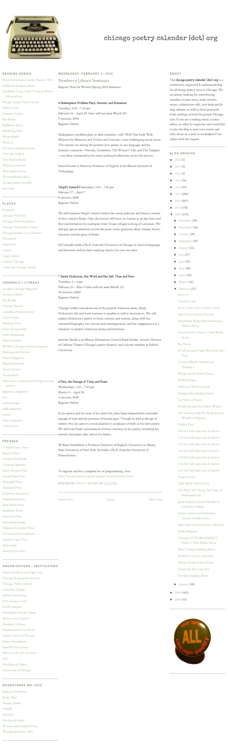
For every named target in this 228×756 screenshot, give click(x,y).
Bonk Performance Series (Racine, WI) (27, 80)
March (183, 282)
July (182, 255)
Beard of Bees (11, 453)
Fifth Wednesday (14, 335)
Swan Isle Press (12, 516)
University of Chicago (17, 670)
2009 (178, 593)
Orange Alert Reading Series (196, 393)
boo (5, 397)
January (184, 584)
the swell (8, 188)
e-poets (7, 250)
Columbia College (14, 590)
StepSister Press (13, 511)
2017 (178, 167)
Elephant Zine (12, 323)
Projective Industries (16, 493)
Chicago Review (13, 306)
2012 (178, 201)
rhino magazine (13, 420)
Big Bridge (9, 300)
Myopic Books (12, 703)
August (184, 248)
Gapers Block (11, 256)
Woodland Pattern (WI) (18, 732)
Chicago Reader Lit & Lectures (22, 233)
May (182, 268)
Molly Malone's (188, 531)
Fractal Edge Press (14, 476)
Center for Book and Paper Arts (23, 572)
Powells (7, 709)
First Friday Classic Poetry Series (199, 308)
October (184, 234)
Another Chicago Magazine (20, 289)
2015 (178, 180)
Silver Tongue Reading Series (196, 549)
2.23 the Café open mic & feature (198, 470)
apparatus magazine (15, 392)
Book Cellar (10, 697)
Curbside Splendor (14, 465)
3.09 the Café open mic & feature (199, 457)
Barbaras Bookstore (15, 691)
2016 (178, 173)
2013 (178, 194)
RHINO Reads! (187, 380)
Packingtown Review (16, 352)
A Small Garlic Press (16, 447)
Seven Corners (12, 369)
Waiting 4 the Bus (14, 165)
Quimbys (8, 714)
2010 (178, 214)
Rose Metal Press (13, 505)
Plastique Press (12, 488)
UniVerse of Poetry (15, 664)
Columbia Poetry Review (18, 312)
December (185, 221)
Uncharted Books (14, 720)
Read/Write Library (15, 647)
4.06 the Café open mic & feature (199, 431)
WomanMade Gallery (16, 177)
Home (111, 500)
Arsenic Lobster (13, 294)
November (186, 227)
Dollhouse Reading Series (19, 86)
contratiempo (11, 403)
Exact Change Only (15, 329)
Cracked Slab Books (15, 459)
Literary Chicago (13, 262)
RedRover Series (13, 125)
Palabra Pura (10, 108)
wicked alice (10, 426)
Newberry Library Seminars (196, 556)
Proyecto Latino (13, 114)
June (182, 262)
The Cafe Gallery (13, 154)
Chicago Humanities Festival (21, 578)
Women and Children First (20, 726)
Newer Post (65, 500)
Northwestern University (19, 630)
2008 (178, 599)
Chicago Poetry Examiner (19, 221)
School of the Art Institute (19, 653)
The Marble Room (14, 160)
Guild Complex (12, 607)
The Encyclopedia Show (193, 576)
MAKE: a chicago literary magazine (25, 346)
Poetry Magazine (13, 358)
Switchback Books (14, 522)
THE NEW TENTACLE (193, 484)
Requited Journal (13, 363)
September (186, 241)
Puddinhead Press (14, 499)
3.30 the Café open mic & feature (199, 438)
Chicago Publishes (14, 215)
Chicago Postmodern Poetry (20, 227)
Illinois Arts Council (16, 618)
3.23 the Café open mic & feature (198, 444)
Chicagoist (9, 238)
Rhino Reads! (11, 137)
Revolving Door (13, 131)
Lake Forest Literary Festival (196, 314)
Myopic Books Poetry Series (21, 102)
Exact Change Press (15, 470)
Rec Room (9, 119)
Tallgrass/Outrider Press (18, 528)
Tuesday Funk (187, 301)
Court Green (11, 317)
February (185, 289)
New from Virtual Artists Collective (201, 525)
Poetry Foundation (14, 641)
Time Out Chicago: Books (19, 267)
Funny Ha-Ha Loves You (194, 569)
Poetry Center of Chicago (19, 636)
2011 (178, 208)
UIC (5, 659)
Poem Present (186, 477)
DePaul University (14, 595)
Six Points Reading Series (19, 148)
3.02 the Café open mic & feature (199, 464)
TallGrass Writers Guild (193, 387)
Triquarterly (10, 375)
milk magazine (12, 409)
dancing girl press (14, 551)
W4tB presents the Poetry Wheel (199, 406)
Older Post (155, 500)
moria (6, 415)
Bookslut (8, 210)
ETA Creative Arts (15, 601)
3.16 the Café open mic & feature (198, 451)
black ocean (10, 545)
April (182, 275)
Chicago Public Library (17, 584)
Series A (8, 142)
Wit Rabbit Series (14, 171)
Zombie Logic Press (15, 539)
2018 (178, 160)
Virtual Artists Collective (19, 534)
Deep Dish (9, 244)
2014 (178, 187)
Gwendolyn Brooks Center (19, 613)
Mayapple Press (12, 482)
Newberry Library (14, 624)
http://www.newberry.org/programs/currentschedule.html (95, 476)
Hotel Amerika (12, 340)
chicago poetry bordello (17, 183)
